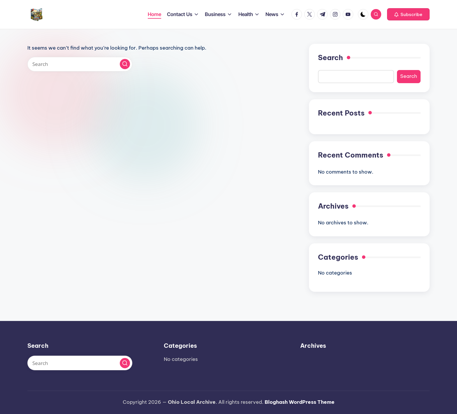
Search (330, 57)
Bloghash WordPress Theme (300, 402)
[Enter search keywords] (79, 64)
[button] (408, 14)
